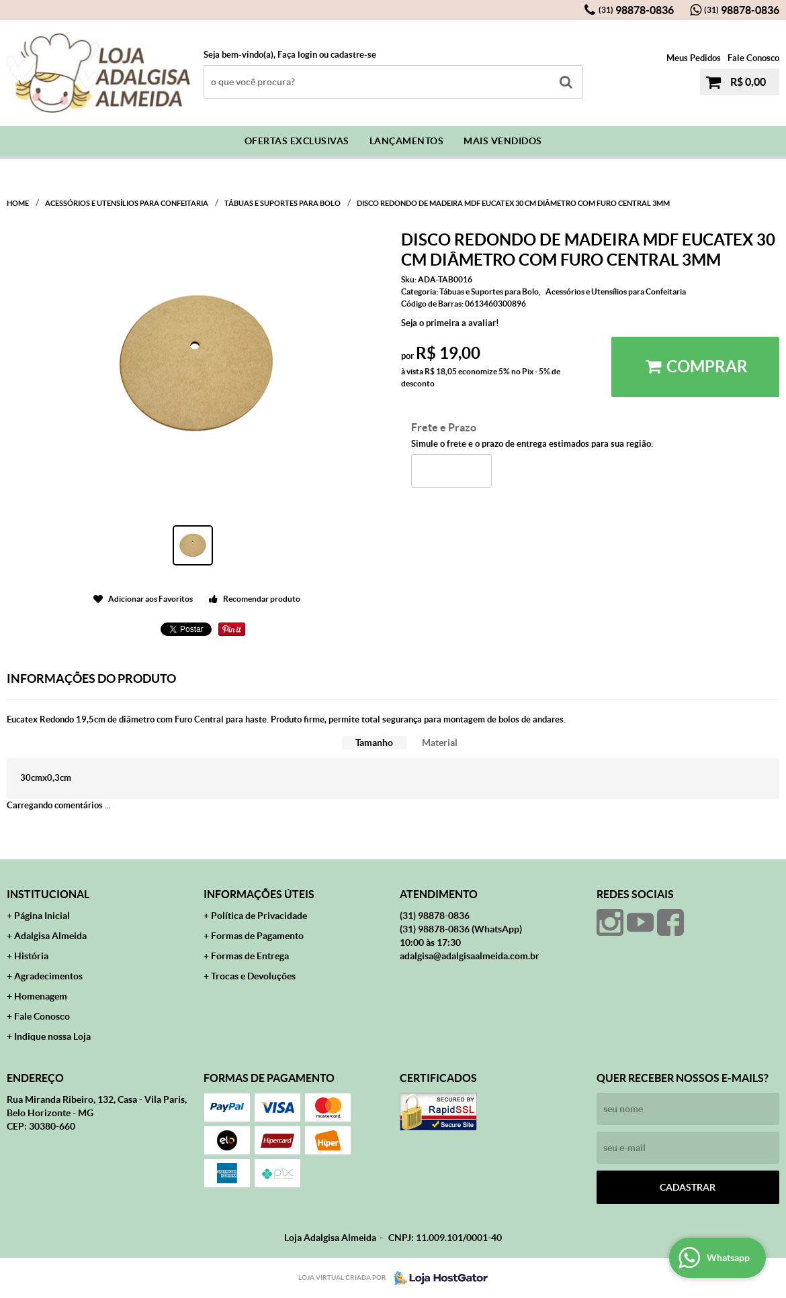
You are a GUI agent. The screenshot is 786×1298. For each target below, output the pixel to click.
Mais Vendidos (503, 141)
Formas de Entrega (250, 956)
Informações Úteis (259, 894)
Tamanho (374, 742)
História (31, 956)
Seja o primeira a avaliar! (450, 323)
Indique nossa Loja (52, 1036)
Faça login (297, 55)
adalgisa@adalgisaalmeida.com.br (469, 956)
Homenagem (40, 996)
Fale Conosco (753, 58)
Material (439, 742)
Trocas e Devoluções (253, 976)
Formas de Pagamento (257, 935)
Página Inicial (42, 915)
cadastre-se (353, 55)
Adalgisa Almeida (50, 935)
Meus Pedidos (693, 58)
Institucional (48, 894)
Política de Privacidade (259, 915)
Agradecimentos (48, 976)
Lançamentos (406, 141)
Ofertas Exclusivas (297, 141)
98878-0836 (636, 10)
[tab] (374, 743)
